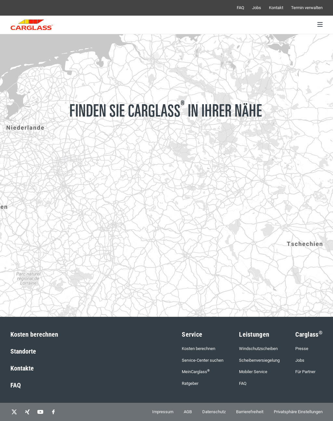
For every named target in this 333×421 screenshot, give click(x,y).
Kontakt (276, 7)
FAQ (240, 7)
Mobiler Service (253, 371)
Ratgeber (190, 383)
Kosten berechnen (34, 334)
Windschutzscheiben (258, 348)
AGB (188, 411)
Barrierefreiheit (249, 411)
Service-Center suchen (202, 360)
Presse (301, 348)
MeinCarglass (196, 371)
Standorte (23, 351)
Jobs (256, 7)
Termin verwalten (307, 7)
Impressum (162, 411)
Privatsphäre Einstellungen (298, 411)
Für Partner (305, 371)
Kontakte (22, 368)
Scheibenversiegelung (259, 360)
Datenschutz (214, 411)
